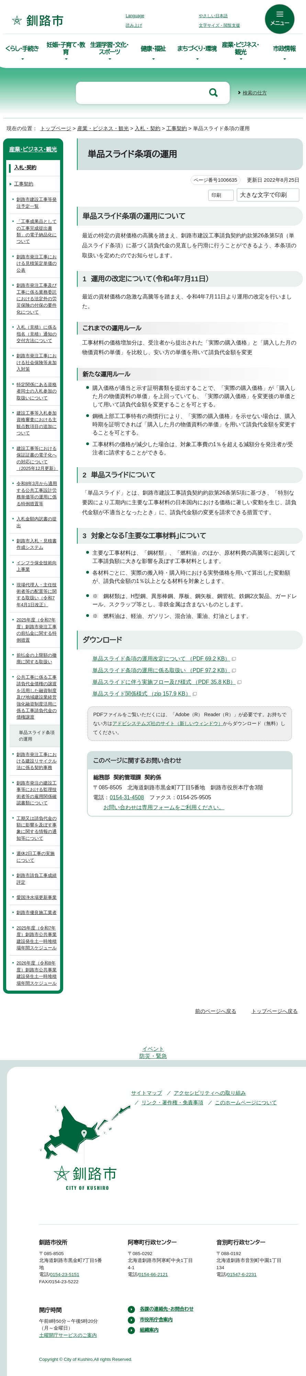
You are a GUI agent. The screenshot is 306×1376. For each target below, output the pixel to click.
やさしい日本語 (213, 16)
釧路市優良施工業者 (36, 909)
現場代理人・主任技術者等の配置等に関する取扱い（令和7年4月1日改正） (36, 592)
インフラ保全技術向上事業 (35, 563)
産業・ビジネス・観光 (241, 47)
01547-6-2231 (247, 1251)
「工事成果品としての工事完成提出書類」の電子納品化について (37, 228)
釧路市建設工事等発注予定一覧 (36, 199)
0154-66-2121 (158, 1251)
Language (137, 16)
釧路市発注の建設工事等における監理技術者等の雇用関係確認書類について (36, 790)
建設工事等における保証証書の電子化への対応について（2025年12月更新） (36, 455)
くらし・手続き (22, 47)
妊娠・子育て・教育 (65, 47)
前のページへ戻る (217, 1008)
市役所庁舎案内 (156, 1303)
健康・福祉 (153, 47)
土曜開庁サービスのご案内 (67, 1312)
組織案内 (149, 1314)
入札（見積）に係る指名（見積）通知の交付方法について (36, 331)
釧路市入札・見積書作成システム (35, 541)
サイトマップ (145, 1069)
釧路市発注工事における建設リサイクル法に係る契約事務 (37, 758)
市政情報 (284, 47)
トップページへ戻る (275, 1008)
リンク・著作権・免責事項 (169, 1079)
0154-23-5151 (70, 1251)
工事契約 (170, 125)
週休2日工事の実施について (35, 853)
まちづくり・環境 (197, 47)
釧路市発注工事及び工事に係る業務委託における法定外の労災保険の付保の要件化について (36, 296)
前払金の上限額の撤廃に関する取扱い (36, 655)
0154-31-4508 (129, 785)
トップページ (52, 125)
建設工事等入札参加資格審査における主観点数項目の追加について (36, 420)
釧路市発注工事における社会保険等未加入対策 (36, 360)
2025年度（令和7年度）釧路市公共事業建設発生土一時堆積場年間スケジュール (36, 935)
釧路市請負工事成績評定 (36, 875)
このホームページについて (239, 1079)
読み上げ (134, 25)
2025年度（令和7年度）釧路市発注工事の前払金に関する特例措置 (36, 627)
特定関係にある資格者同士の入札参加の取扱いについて (36, 388)
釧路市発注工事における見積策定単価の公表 (36, 261)
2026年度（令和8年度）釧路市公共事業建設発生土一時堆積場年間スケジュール (36, 970)
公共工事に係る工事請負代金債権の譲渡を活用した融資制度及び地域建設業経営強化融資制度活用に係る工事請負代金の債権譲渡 (36, 694)
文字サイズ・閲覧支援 (218, 25)
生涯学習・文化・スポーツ (109, 47)
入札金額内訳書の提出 (36, 519)
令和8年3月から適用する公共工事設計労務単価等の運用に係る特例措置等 (37, 490)
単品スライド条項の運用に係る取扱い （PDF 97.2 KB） (163, 667)
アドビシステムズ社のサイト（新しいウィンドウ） (152, 720)
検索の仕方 (255, 90)
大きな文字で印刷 (263, 192)
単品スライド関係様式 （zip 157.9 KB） (144, 690)
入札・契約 (140, 125)
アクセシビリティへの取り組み (205, 1069)
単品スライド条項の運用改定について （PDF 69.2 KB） (163, 655)
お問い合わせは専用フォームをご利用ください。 (161, 795)
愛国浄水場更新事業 (36, 894)
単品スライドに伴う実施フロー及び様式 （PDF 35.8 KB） (165, 679)
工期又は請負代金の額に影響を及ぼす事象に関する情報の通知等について (36, 825)
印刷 (216, 192)
